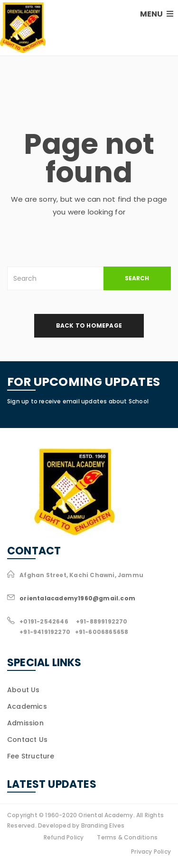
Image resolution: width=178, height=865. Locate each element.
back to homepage (89, 325)
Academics (27, 706)
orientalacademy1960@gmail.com (77, 598)
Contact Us (27, 739)
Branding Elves (103, 825)
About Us (23, 690)
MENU (156, 14)
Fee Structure (31, 756)
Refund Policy (64, 837)
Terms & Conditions (127, 837)
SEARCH (137, 278)
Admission (25, 723)
